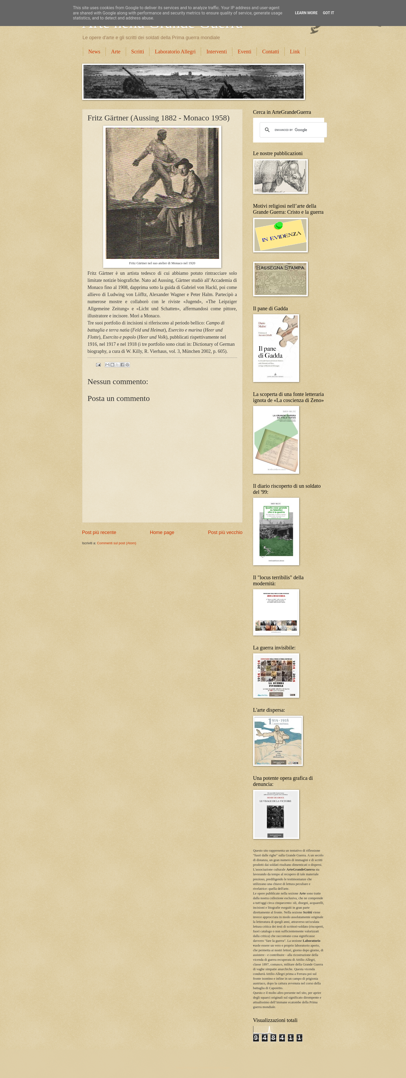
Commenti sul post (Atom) (116, 543)
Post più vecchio (225, 532)
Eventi (244, 51)
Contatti (270, 51)
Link (295, 51)
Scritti (137, 51)
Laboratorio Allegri (175, 51)
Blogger (224, 1068)
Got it (328, 13)
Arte (116, 51)
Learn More (306, 13)
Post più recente (99, 532)
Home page (162, 532)
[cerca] (292, 130)
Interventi (216, 51)
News (94, 51)
